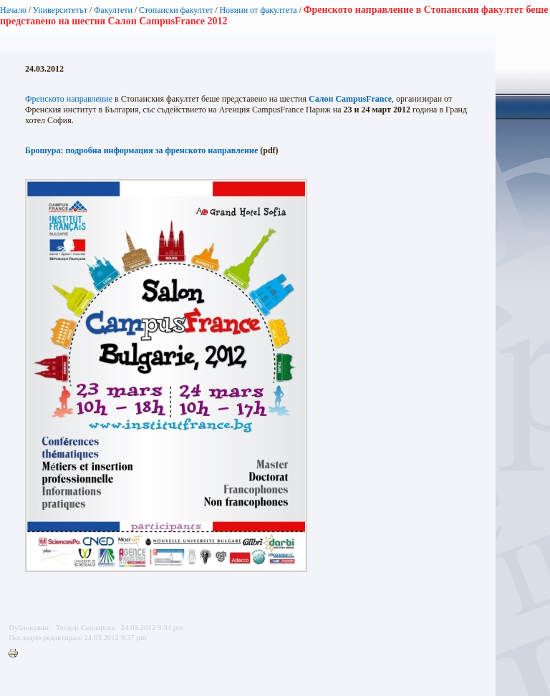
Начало (13, 10)
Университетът (60, 10)
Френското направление (68, 99)
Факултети (113, 10)
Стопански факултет (176, 10)
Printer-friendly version (16, 653)
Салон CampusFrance (350, 99)
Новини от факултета (257, 10)
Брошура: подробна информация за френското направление (141, 150)
